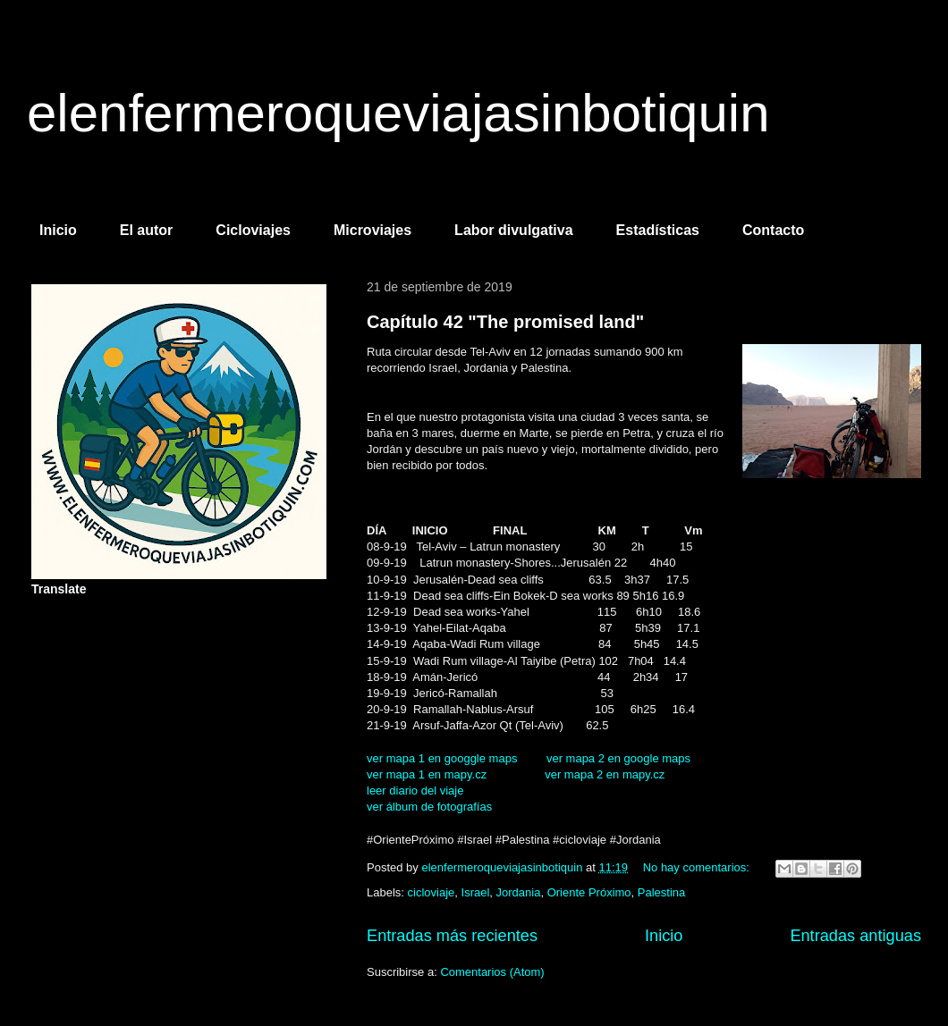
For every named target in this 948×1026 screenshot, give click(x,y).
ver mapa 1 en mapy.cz (427, 774)
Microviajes (372, 230)
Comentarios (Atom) (492, 972)
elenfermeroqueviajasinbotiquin (398, 113)
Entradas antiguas (855, 936)
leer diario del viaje (415, 790)
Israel (475, 892)
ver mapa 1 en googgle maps (442, 758)
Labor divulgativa (513, 230)
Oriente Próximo (589, 892)
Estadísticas (657, 230)
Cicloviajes (253, 230)
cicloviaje (431, 892)
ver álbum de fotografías (429, 806)
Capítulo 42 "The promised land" (505, 322)
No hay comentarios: (698, 867)
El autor (147, 230)
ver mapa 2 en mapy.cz (604, 774)
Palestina (661, 892)
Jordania (518, 892)
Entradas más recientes (452, 936)
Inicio (58, 230)
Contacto (773, 230)
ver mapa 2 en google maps (618, 758)
